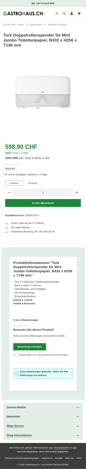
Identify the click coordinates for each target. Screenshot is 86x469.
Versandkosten (61, 448)
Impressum (47, 458)
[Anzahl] (43, 192)
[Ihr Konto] (71, 13)
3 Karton (13, 183)
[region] (43, 94)
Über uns (69, 458)
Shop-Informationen (19, 435)
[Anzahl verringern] (9, 192)
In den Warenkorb (43, 203)
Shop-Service (15, 426)
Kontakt (58, 458)
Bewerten (10, 168)
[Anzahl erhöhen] (77, 192)
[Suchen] (64, 13)
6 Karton (32, 183)
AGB (79, 458)
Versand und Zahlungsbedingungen (22, 458)
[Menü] (57, 13)
